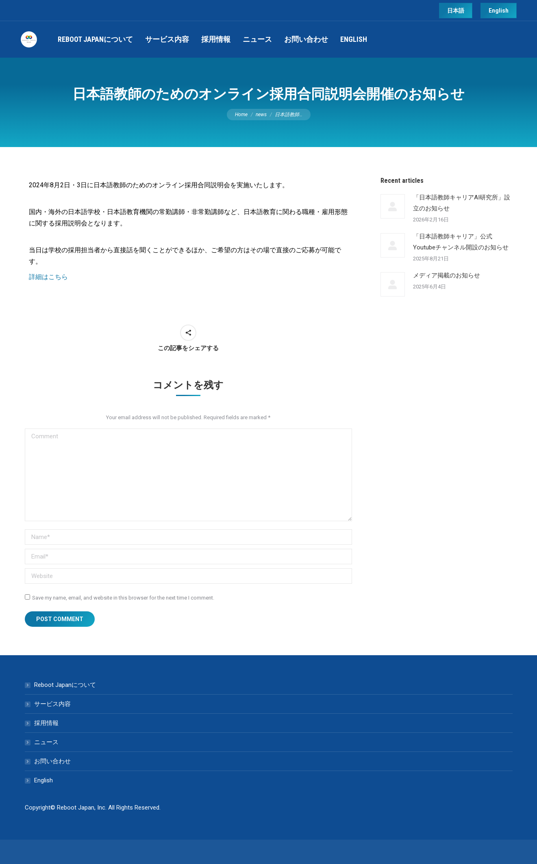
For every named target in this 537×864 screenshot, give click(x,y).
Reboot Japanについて (65, 685)
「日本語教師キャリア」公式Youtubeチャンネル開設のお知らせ (461, 242)
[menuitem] (95, 39)
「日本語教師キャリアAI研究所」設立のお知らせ (461, 203)
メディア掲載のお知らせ (446, 275)
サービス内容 (52, 704)
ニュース (46, 742)
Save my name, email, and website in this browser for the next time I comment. (123, 598)
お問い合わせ (52, 761)
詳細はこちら (48, 277)
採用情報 (46, 723)
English (43, 780)
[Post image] (392, 206)
